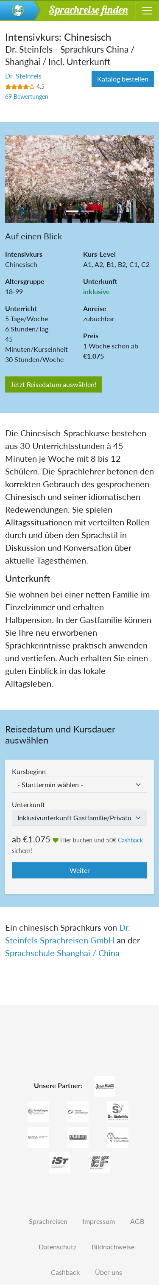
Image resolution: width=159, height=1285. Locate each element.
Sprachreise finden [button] (88, 9)
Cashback (130, 840)
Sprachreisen (48, 1221)
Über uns (108, 1272)
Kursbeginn (29, 771)
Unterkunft (28, 804)
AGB (137, 1221)
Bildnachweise (113, 1247)
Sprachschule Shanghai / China (62, 953)
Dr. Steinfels (23, 76)
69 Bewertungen (26, 96)
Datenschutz (57, 1247)
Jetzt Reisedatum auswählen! (53, 384)
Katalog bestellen (122, 79)
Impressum (99, 1221)
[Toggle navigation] (147, 10)
